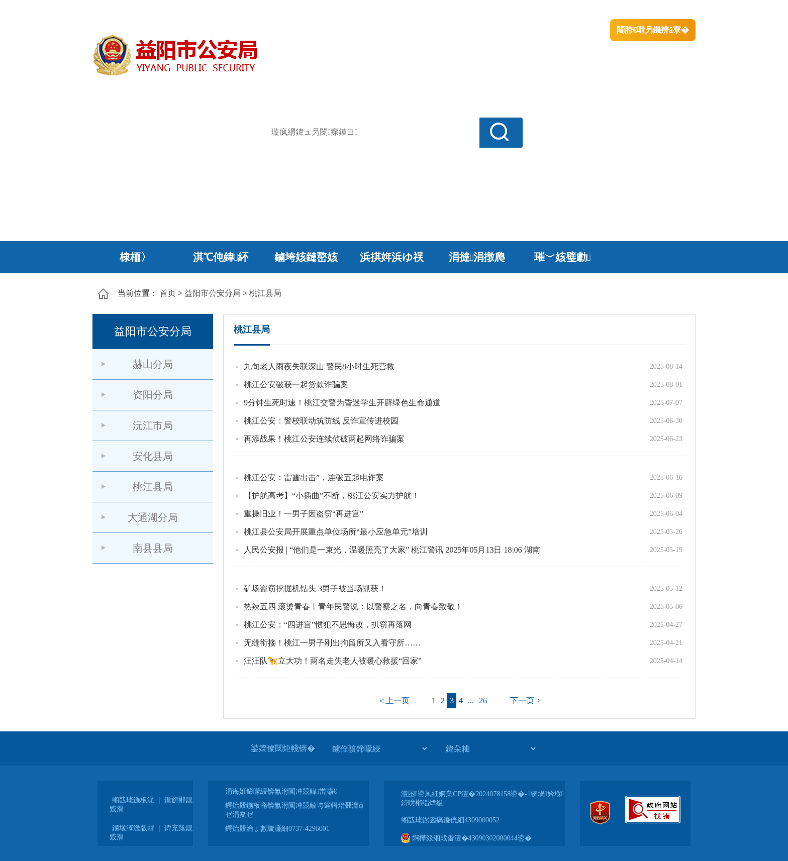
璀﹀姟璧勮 (562, 257)
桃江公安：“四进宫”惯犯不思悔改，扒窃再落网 (328, 624)
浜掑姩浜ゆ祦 (392, 257)
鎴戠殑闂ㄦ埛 (523, 10)
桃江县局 (265, 293)
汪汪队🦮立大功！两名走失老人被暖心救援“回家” (333, 661)
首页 (168, 293)
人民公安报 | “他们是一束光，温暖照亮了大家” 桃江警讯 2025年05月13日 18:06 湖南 (392, 550)
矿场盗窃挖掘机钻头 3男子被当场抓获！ (315, 588)
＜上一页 (393, 700)
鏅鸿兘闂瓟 (608, 10)
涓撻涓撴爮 (477, 257)
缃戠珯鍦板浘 (133, 800)
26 (483, 700)
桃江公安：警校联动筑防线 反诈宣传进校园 (321, 420)
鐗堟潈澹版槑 (133, 828)
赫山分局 (153, 364)
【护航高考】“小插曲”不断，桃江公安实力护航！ (332, 495)
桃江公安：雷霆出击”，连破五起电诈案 (314, 477)
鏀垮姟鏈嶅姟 (306, 257)
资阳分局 (153, 394)
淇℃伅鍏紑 (221, 257)
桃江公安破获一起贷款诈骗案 (296, 384)
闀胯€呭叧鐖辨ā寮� (653, 30)
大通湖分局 (153, 517)
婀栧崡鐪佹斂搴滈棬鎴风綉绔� (206, 10)
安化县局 (153, 456)
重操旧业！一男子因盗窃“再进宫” (303, 513)
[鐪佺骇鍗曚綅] (379, 748)
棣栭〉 (135, 257)
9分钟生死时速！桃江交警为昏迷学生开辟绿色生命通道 (342, 402)
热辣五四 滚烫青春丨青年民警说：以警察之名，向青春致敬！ (353, 606)
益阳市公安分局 (212, 293)
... (471, 700)
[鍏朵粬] (490, 748)
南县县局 (153, 548)
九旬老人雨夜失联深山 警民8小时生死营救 (319, 366)
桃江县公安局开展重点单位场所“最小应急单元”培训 (336, 531)
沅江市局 (153, 425)
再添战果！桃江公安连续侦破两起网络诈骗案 (324, 439)
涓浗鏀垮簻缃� (121, 10)
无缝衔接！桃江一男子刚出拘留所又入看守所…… (332, 642)
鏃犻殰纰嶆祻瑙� (665, 10)
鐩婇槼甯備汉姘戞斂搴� (304, 10)
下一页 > (525, 700)
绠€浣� (566, 10)
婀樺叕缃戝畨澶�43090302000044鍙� (466, 838)
